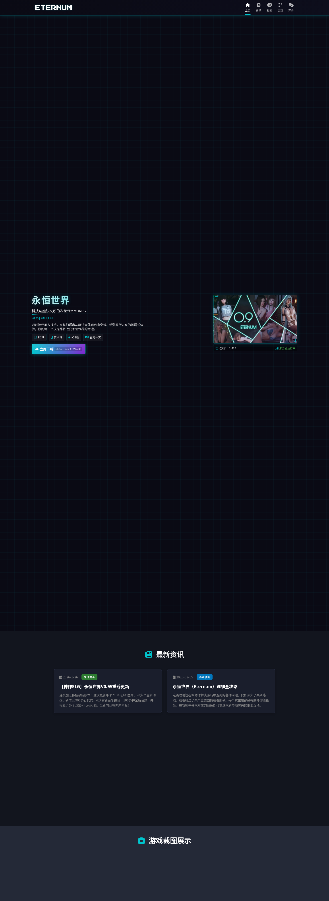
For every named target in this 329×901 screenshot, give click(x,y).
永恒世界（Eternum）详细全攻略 (205, 686)
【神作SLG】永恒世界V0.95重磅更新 (94, 686)
